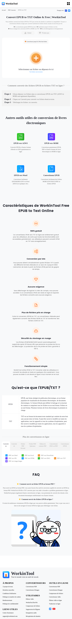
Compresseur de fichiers (33, 606)
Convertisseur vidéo (55, 597)
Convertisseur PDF (31, 586)
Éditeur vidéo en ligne (55, 600)
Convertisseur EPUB (51, 175)
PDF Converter (12, 10)
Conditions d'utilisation (9, 593)
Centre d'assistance (8, 613)
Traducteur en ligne (54, 604)
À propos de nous (8, 586)
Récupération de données (33, 616)
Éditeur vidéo (30, 599)
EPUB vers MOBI (51, 143)
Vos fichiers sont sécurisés (36, 72)
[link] (4, 10)
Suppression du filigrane (33, 609)
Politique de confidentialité (10, 604)
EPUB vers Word (20, 175)
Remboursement (7, 600)
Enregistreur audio (31, 613)
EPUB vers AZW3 (21, 143)
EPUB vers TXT (22, 10)
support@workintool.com (10, 616)
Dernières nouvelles (8, 590)
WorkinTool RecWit (32, 602)
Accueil (4, 10)
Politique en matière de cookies (12, 597)
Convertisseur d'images (32, 590)
